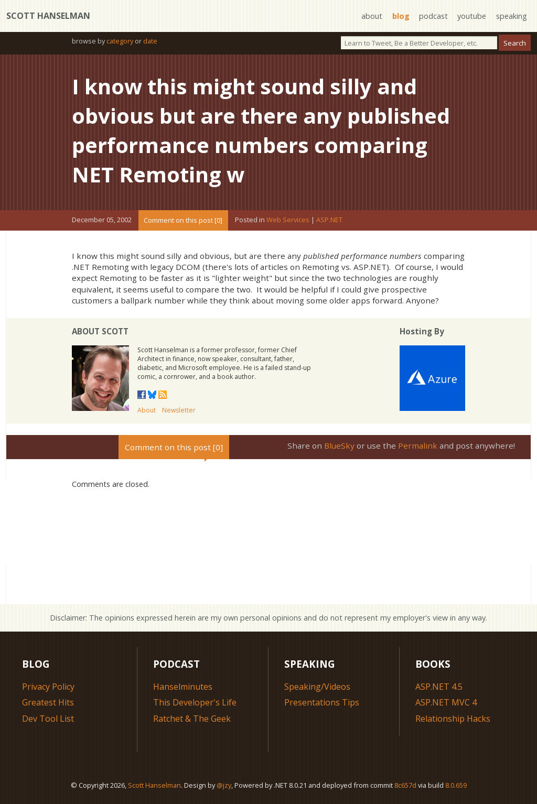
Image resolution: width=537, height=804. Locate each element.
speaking (511, 16)
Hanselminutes (182, 686)
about (371, 16)
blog (401, 16)
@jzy (224, 785)
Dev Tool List (48, 718)
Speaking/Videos (317, 686)
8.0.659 (456, 785)
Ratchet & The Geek (192, 718)
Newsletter (179, 410)
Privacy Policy (48, 686)
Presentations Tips (321, 702)
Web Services (287, 220)
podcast (433, 16)
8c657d (405, 785)
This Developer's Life (195, 702)
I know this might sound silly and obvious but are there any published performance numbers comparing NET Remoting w (261, 130)
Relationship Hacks (452, 718)
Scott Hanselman (48, 15)
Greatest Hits (48, 702)
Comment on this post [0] (183, 220)
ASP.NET (329, 220)
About (146, 410)
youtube (471, 16)
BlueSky (339, 445)
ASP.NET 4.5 (439, 686)
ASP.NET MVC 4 (446, 702)
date (150, 41)
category (119, 41)
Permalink (417, 445)
